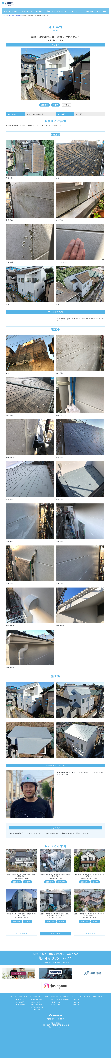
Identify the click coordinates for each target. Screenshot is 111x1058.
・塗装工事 (75, 1000)
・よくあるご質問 (35, 1010)
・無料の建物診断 (35, 1002)
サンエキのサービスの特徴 (32, 11)
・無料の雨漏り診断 (36, 1005)
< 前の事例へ (21, 933)
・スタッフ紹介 (19, 1002)
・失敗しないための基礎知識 (59, 1000)
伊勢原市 (61, 882)
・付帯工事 (75, 1005)
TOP (10, 996)
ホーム (5, 16)
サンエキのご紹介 (10, 11)
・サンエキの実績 (20, 1005)
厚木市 (55, 105)
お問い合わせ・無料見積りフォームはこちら (55, 954)
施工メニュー (77, 11)
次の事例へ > (89, 933)
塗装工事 (19, 16)
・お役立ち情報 (55, 1005)
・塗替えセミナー (56, 1002)
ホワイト (66, 105)
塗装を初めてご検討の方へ (57, 11)
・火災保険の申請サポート (38, 1007)
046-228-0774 (55, 958)
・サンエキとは (19, 1000)
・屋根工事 (75, 1002)
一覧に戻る (55, 933)
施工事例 (89, 11)
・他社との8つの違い (36, 1000)
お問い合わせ (102, 11)
